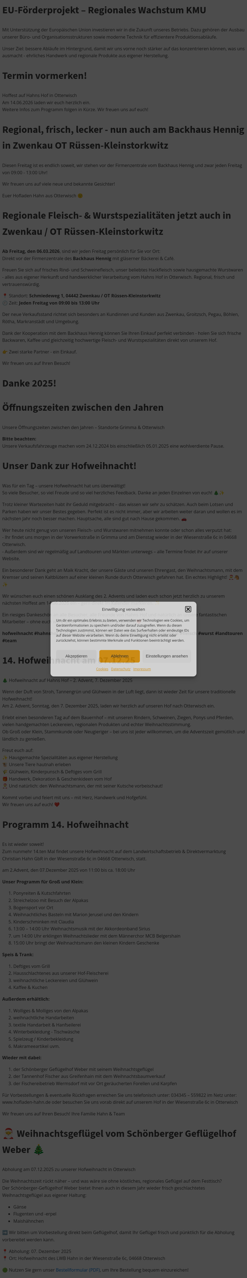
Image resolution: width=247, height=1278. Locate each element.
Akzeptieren (76, 656)
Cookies (102, 669)
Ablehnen (119, 656)
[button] (188, 609)
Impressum (142, 669)
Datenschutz (120, 669)
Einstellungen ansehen (167, 656)
